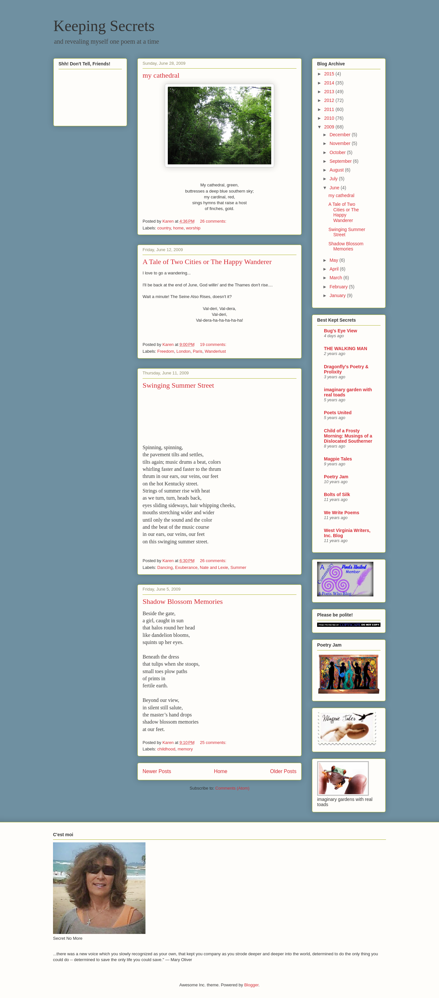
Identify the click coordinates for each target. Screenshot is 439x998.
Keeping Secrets (104, 25)
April (334, 269)
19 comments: (213, 344)
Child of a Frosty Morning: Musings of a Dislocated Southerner (348, 436)
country (164, 228)
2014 (330, 82)
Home (221, 771)
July (334, 178)
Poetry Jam (336, 476)
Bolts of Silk (337, 494)
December (340, 134)
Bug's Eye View (340, 330)
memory (185, 749)
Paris (197, 351)
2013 (330, 91)
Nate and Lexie (214, 567)
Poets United (338, 412)
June (334, 187)
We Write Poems (341, 512)
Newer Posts (157, 771)
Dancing (165, 567)
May (334, 260)
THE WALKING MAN (345, 348)
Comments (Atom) (232, 788)
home (178, 228)
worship (193, 228)
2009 (330, 126)
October (338, 152)
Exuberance (186, 567)
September (341, 161)
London (183, 351)
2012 (330, 100)
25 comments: (213, 742)
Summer (238, 567)
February (339, 286)
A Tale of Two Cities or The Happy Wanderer (207, 262)
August (337, 169)
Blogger (251, 984)
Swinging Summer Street (178, 385)
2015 (330, 73)
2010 (330, 118)
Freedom (165, 351)
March (336, 277)
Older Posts (283, 771)
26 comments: (213, 221)
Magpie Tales (338, 458)
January (338, 295)
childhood (166, 749)
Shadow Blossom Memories (183, 601)
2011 (330, 109)
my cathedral (161, 75)
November (340, 143)
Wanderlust (215, 351)
